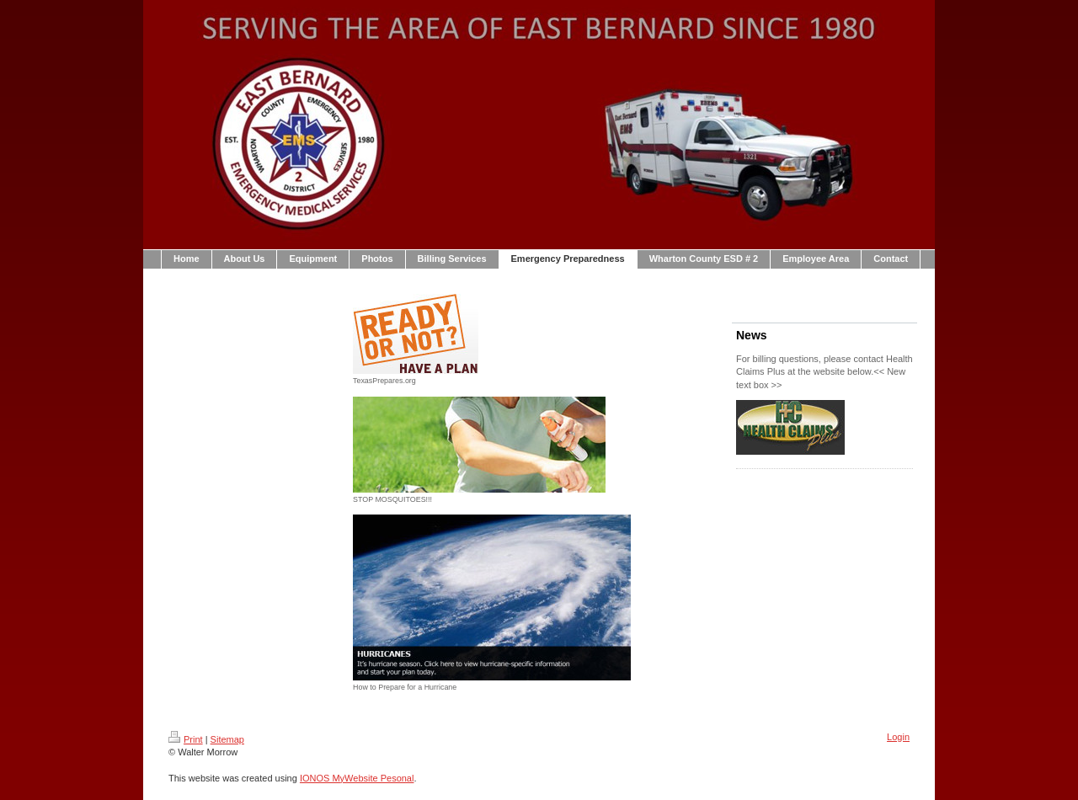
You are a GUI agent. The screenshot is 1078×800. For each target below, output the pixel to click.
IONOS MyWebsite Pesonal (357, 778)
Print (185, 739)
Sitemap (227, 739)
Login (898, 737)
